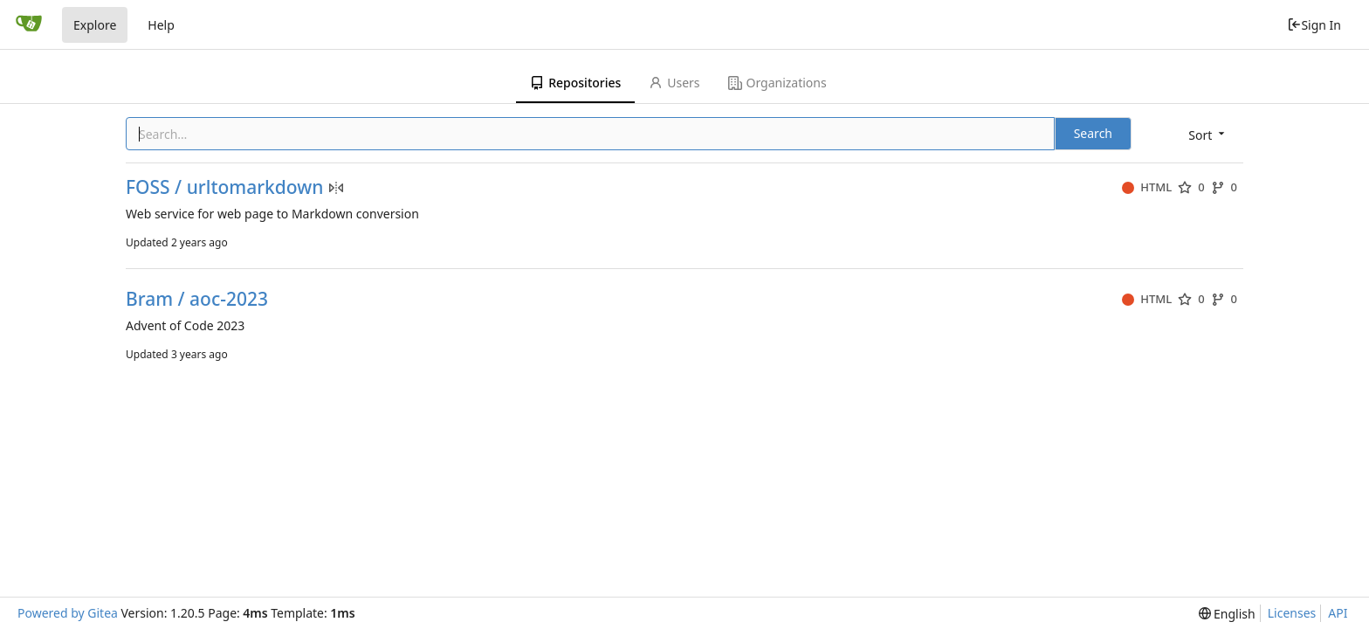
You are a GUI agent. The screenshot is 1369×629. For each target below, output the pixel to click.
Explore (94, 25)
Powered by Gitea (67, 613)
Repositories (575, 82)
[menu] (1208, 135)
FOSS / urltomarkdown (224, 187)
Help (161, 25)
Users (674, 82)
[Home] (29, 24)
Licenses (1292, 613)
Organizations (777, 82)
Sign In (1314, 25)
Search (1093, 133)
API (1337, 613)
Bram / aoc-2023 (197, 299)
